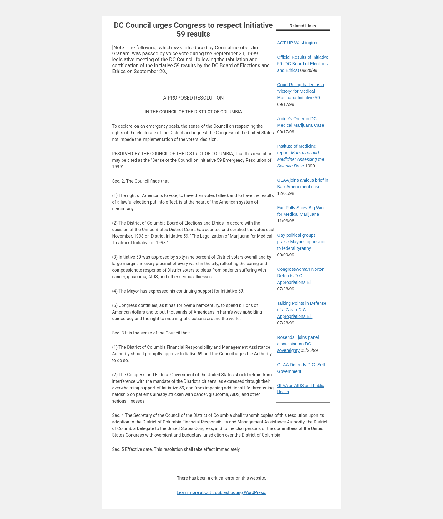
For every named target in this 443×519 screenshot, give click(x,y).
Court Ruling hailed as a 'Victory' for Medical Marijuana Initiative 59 (300, 91)
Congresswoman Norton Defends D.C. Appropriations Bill (301, 276)
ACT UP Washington (297, 42)
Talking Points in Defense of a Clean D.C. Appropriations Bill (301, 310)
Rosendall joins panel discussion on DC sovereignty (298, 344)
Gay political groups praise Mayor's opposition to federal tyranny (302, 242)
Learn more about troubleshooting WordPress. (221, 492)
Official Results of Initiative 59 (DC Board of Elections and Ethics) (303, 64)
